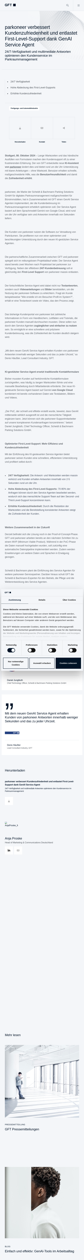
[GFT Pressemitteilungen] (42, 1088)
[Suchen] (67, 5)
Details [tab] (42, 600)
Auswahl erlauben (42, 663)
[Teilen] (64, 128)
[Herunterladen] (20, 128)
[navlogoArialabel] (10, 5)
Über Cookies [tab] (69, 600)
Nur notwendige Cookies (16, 663)
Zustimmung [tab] (15, 600)
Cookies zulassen (68, 663)
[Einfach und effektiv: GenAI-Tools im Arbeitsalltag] (42, 1210)
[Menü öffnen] (78, 5)
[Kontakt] (42, 128)
